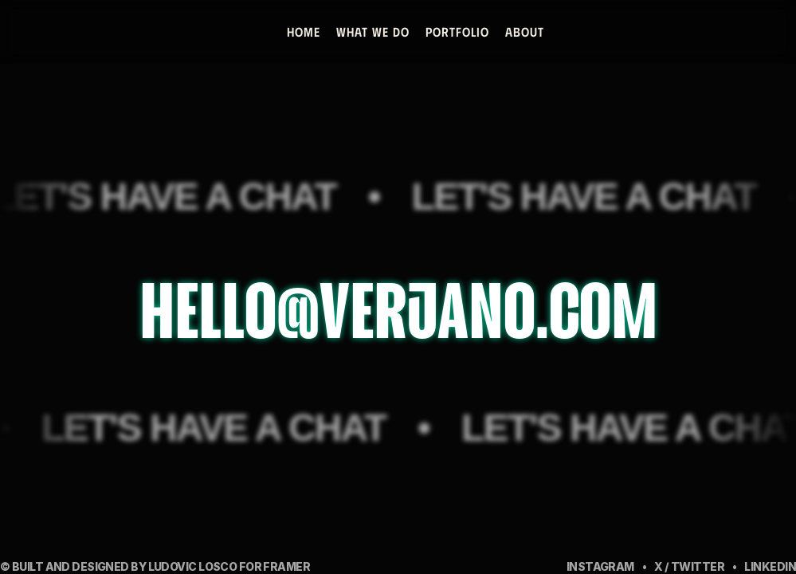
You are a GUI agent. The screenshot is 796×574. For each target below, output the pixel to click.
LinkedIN (770, 566)
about (523, 31)
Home (303, 31)
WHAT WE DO (372, 31)
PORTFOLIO (456, 31)
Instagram (600, 566)
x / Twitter (689, 566)
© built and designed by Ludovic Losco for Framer (155, 566)
